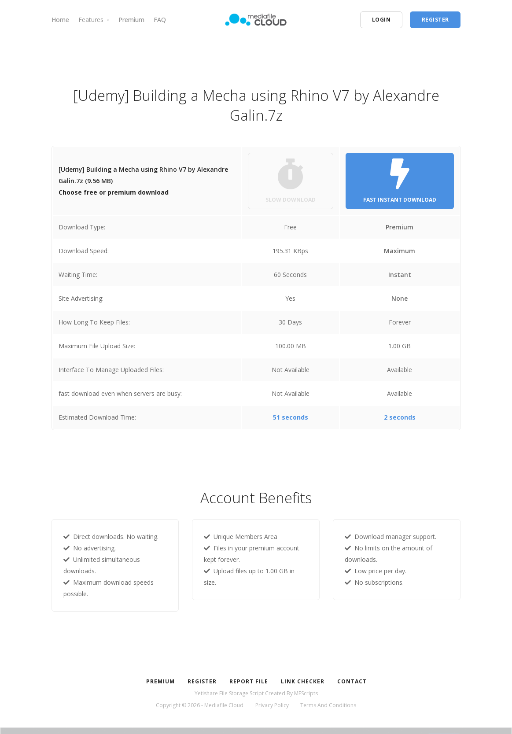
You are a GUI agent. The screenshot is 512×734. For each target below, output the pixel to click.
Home (60, 19)
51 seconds (290, 417)
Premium (131, 19)
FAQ (160, 19)
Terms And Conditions (328, 705)
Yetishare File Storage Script (229, 693)
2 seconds (400, 417)
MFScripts (306, 693)
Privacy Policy (272, 705)
